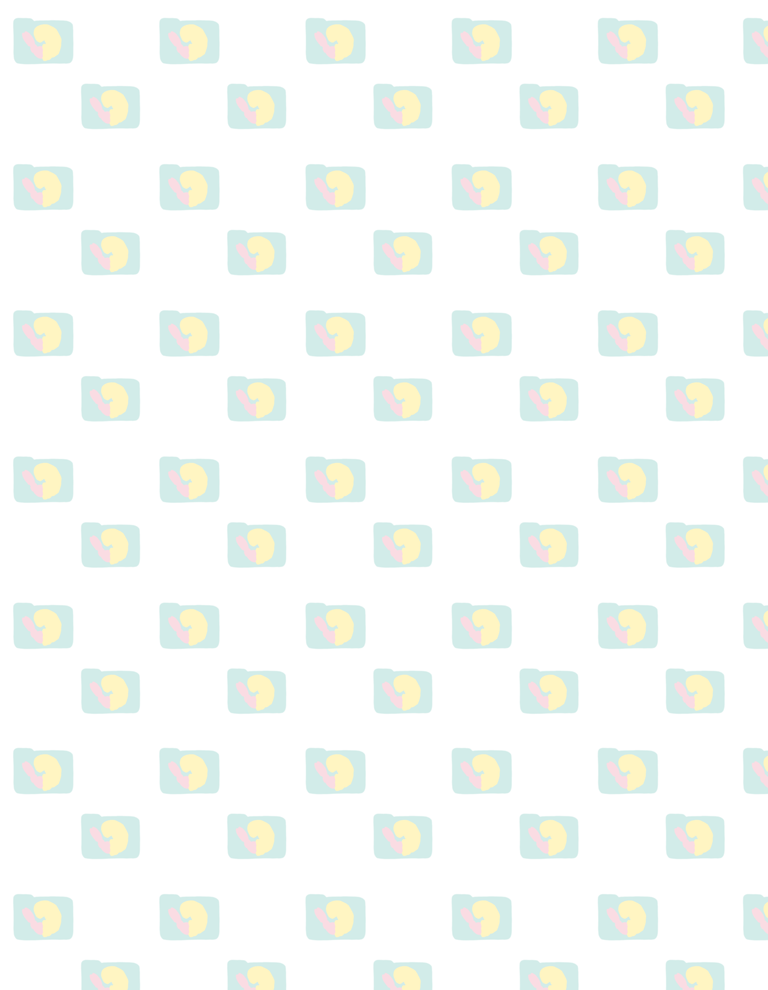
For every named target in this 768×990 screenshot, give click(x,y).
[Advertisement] (615, 334)
